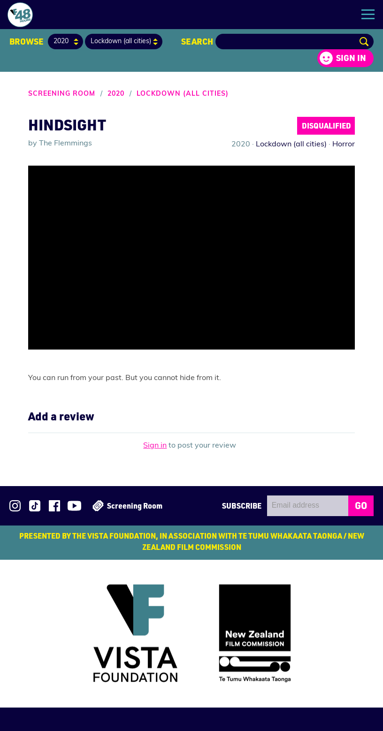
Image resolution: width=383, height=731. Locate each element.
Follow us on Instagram (15, 505)
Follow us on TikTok (34, 505)
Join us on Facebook (54, 505)
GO (361, 505)
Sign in (351, 57)
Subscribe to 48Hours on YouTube (74, 505)
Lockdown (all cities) (183, 94)
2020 (115, 94)
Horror (343, 144)
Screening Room (61, 94)
